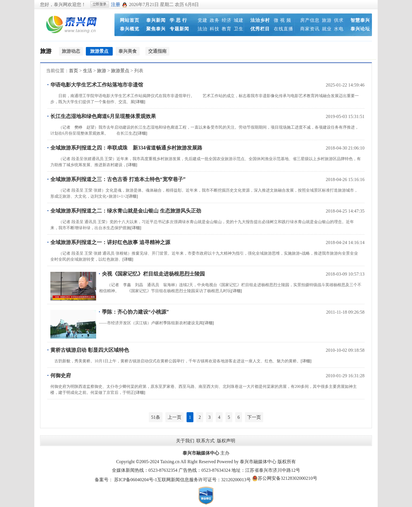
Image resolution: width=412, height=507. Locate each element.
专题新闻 (179, 28)
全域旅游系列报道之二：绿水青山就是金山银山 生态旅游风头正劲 (125, 211)
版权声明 (226, 440)
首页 (73, 70)
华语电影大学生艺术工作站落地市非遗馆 (96, 85)
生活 (87, 70)
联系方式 (205, 440)
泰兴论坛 (360, 28)
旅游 (327, 20)
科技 (214, 28)
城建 (238, 20)
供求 (339, 20)
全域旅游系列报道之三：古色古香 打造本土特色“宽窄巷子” (118, 179)
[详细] (139, 102)
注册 (115, 4)
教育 (226, 28)
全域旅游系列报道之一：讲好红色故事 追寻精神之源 (110, 242)
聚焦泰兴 (156, 28)
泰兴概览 (129, 28)
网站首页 (129, 20)
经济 (226, 20)
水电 (339, 28)
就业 (327, 28)
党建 (202, 20)
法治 (202, 28)
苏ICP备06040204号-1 (135, 479)
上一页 (174, 417)
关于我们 (185, 440)
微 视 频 (282, 20)
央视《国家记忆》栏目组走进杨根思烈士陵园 (153, 274)
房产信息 (310, 20)
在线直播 (283, 28)
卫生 (238, 28)
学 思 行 (178, 20)
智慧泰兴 (360, 20)
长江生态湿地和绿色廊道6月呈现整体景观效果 (103, 116)
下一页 (254, 417)
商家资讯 (310, 28)
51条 (155, 417)
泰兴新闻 (156, 20)
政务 (214, 20)
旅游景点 (120, 70)
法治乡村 (260, 20)
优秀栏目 (260, 28)
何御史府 (60, 375)
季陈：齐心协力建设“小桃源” (135, 312)
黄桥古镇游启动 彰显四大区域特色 (89, 350)
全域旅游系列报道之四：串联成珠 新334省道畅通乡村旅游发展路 (126, 148)
